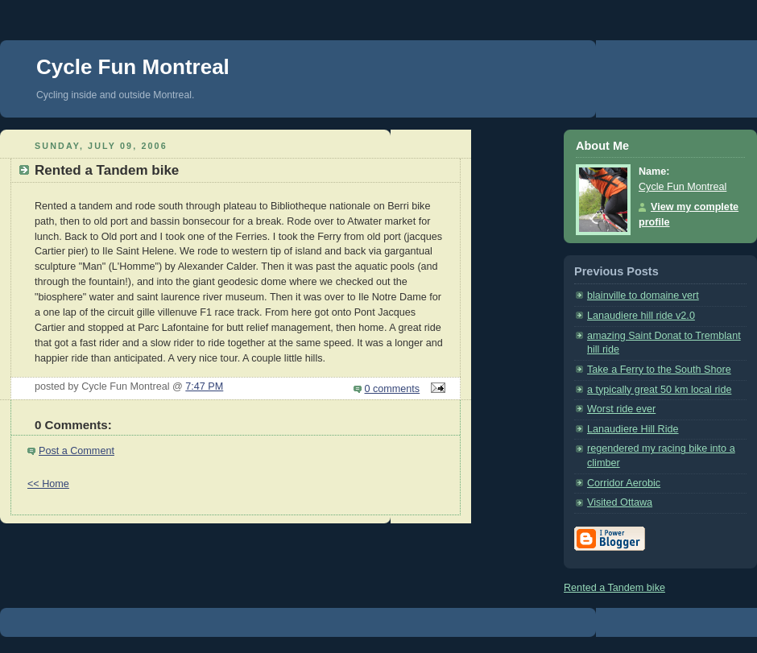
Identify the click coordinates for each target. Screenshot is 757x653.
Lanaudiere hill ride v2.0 (641, 315)
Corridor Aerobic (623, 483)
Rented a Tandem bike (614, 587)
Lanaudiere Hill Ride (633, 429)
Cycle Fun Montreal (133, 67)
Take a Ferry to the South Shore (659, 369)
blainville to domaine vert (643, 295)
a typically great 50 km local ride (659, 389)
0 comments (392, 389)
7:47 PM (204, 386)
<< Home (48, 484)
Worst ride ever (621, 409)
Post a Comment (76, 451)
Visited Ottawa (619, 502)
